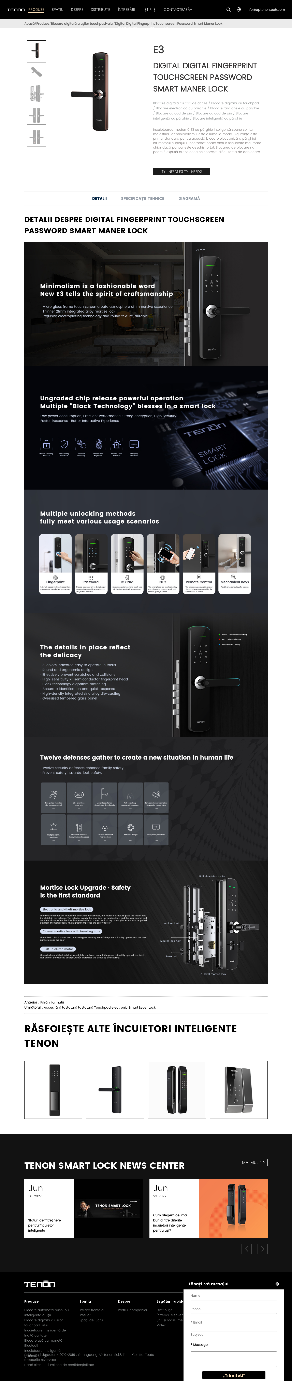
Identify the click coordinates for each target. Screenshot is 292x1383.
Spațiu (57, 9)
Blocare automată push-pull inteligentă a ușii (47, 1314)
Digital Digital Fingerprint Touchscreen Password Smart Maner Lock (168, 23)
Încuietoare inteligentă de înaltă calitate (45, 1335)
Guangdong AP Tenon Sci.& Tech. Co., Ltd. (111, 1357)
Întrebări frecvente (172, 1317)
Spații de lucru (91, 1322)
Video (161, 1327)
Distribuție (101, 9)
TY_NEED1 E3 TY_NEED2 (181, 171)
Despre (77, 9)
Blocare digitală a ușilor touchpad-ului (82, 23)
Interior (85, 1317)
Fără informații (52, 1002)
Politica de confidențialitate (72, 1367)
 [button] (246, 1251)
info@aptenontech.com (266, 9)
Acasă (29, 23)
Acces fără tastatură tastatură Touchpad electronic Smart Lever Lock (100, 1007)
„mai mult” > (253, 1162)
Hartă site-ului (35, 1367)
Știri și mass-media (150, 28)
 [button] (263, 1251)
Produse (36, 9)
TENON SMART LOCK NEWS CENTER (116, 1166)
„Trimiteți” (232, 1377)
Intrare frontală (91, 1312)
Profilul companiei (132, 1312)
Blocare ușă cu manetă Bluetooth (43, 1345)
